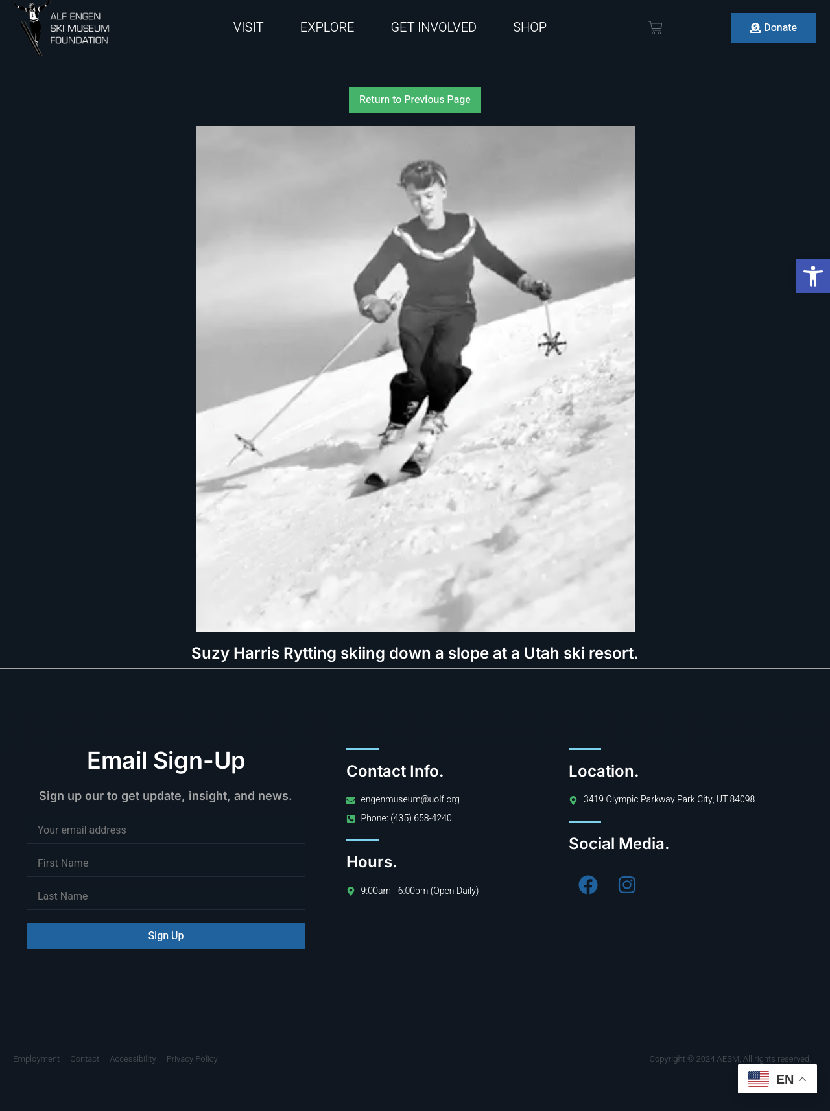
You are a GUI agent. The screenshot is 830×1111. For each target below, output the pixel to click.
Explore (327, 27)
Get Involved (433, 27)
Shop (530, 27)
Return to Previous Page (415, 100)
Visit (248, 27)
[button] (813, 276)
